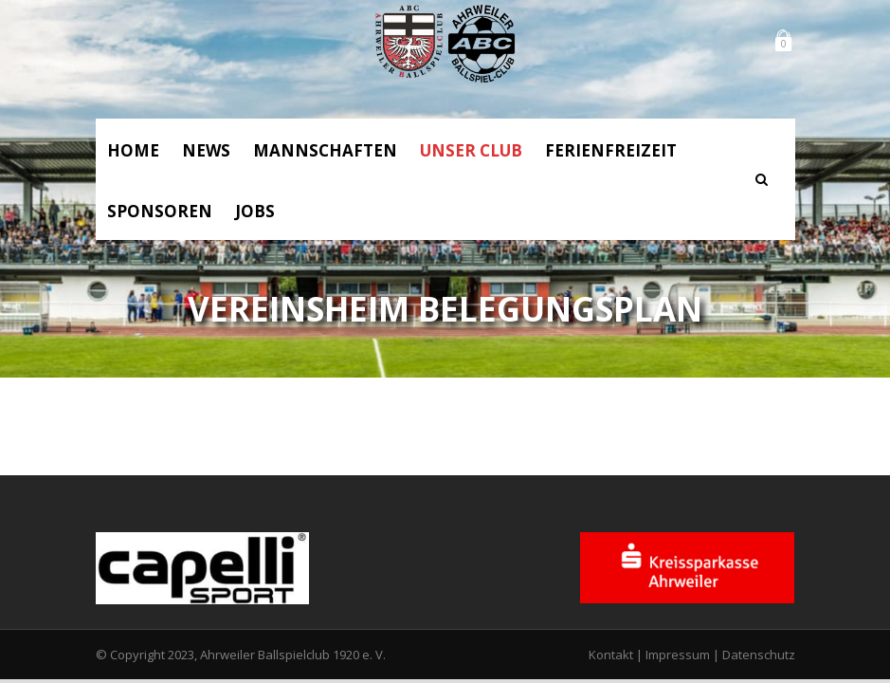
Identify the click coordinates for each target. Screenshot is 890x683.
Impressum (677, 654)
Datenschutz (758, 654)
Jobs (255, 211)
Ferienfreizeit (611, 150)
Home (133, 150)
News (206, 150)
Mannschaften (325, 150)
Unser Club (471, 150)
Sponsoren (159, 211)
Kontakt (611, 654)
